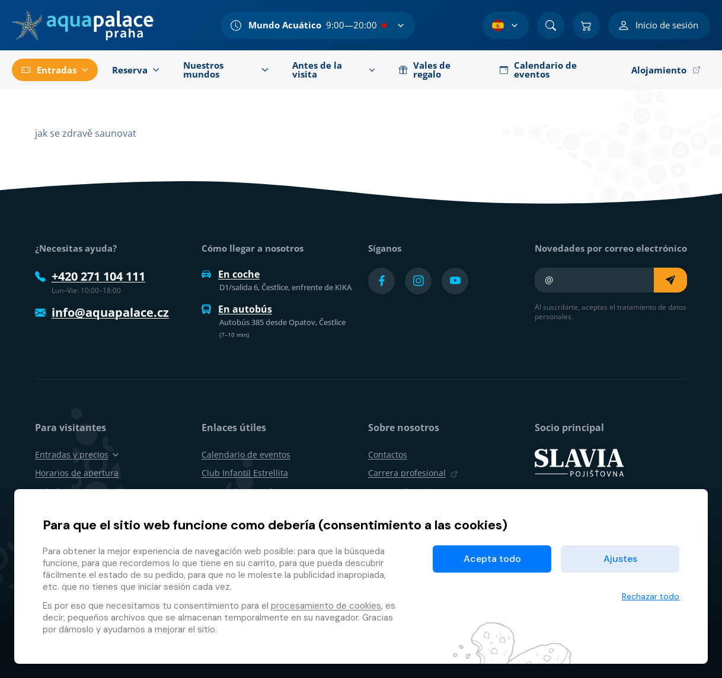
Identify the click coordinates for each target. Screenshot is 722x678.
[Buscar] (550, 25)
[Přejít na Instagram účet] (418, 281)
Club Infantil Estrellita (245, 472)
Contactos (387, 454)
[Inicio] (83, 25)
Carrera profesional (413, 472)
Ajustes (620, 558)
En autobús (237, 309)
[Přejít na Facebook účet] (381, 281)
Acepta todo (492, 558)
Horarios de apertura (77, 472)
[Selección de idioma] (506, 25)
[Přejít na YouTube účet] (455, 281)
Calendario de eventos (246, 454)
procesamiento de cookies (326, 606)
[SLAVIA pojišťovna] (579, 461)
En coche (231, 274)
